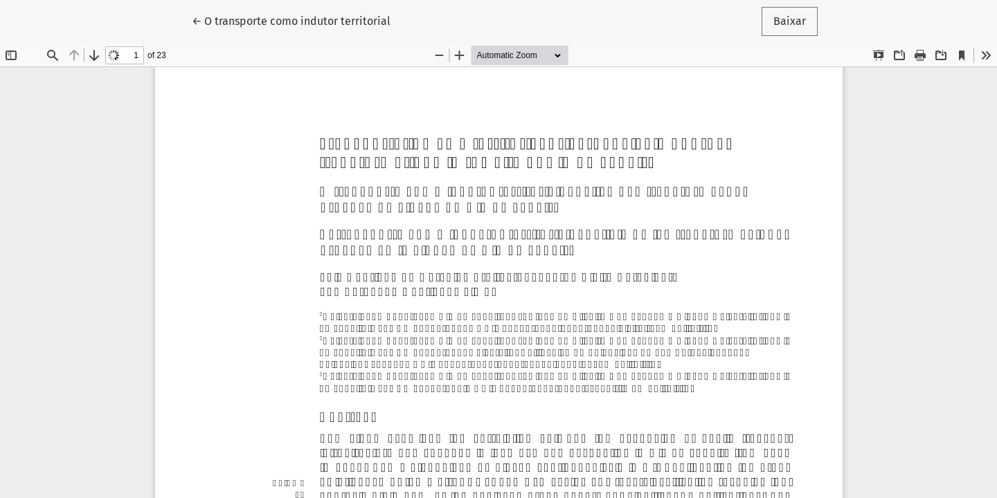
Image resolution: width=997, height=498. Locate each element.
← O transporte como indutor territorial (291, 20)
